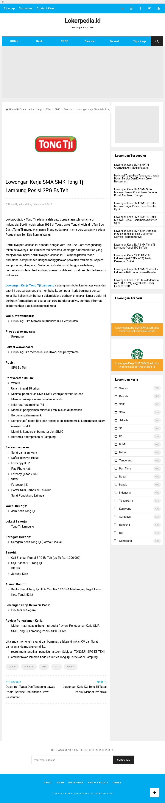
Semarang (125, 540)
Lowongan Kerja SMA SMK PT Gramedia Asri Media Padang (131, 166)
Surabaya (125, 516)
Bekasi (123, 452)
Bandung (124, 524)
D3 (120, 436)
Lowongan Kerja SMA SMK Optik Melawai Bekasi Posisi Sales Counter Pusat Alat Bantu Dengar (135, 192)
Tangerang (125, 460)
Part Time (125, 468)
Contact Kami (46, 8)
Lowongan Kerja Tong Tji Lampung (30, 285)
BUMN (14, 41)
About (48, 782)
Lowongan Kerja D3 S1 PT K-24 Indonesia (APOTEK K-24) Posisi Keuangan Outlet (133, 258)
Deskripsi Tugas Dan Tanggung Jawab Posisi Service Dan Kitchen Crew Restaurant (136, 178)
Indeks (117, 782)
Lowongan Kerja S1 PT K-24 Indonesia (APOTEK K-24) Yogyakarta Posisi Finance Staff (136, 283)
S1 (120, 428)
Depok (123, 484)
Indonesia (125, 492)
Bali (121, 532)
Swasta (89, 41)
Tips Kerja (140, 41)
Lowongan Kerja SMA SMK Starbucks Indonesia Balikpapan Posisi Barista (136, 271)
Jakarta (123, 420)
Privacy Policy (98, 782)
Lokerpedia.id (82, 794)
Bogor (122, 476)
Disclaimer (25, 8)
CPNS (65, 41)
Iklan (60, 782)
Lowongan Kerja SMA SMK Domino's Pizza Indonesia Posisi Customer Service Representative (135, 233)
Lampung (29, 666)
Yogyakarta (126, 500)
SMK (56, 666)
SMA (44, 666)
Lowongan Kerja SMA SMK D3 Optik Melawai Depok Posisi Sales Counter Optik (135, 220)
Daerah (114, 41)
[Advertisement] (82, 72)
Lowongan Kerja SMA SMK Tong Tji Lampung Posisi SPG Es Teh (134, 246)
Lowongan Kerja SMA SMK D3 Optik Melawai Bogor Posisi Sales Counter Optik (135, 206)
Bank (39, 41)
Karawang (125, 508)
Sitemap (9, 8)
